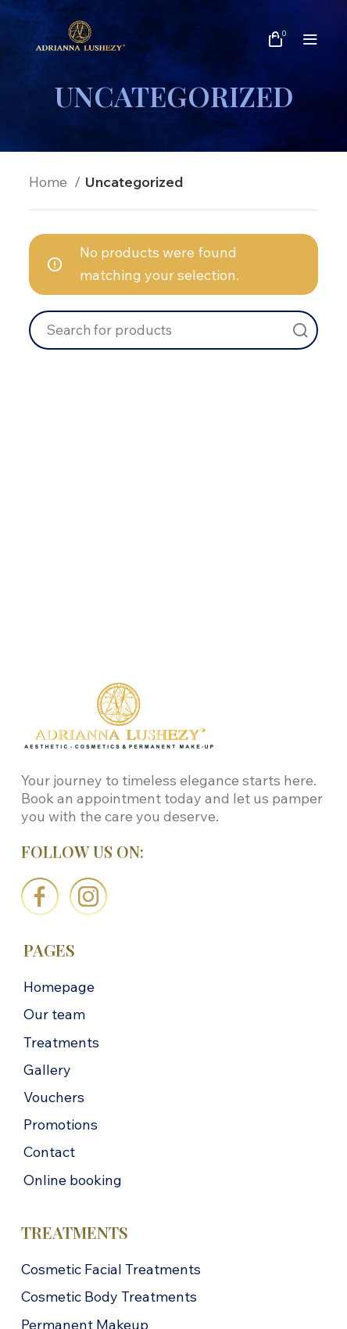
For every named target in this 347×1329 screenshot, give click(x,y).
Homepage (59, 987)
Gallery (47, 1070)
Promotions (60, 1124)
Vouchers (53, 1097)
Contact (49, 1152)
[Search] (173, 330)
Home (49, 182)
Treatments (61, 1042)
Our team (54, 1014)
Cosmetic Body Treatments (109, 1297)
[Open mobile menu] (310, 39)
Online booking (72, 1180)
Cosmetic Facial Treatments (111, 1269)
